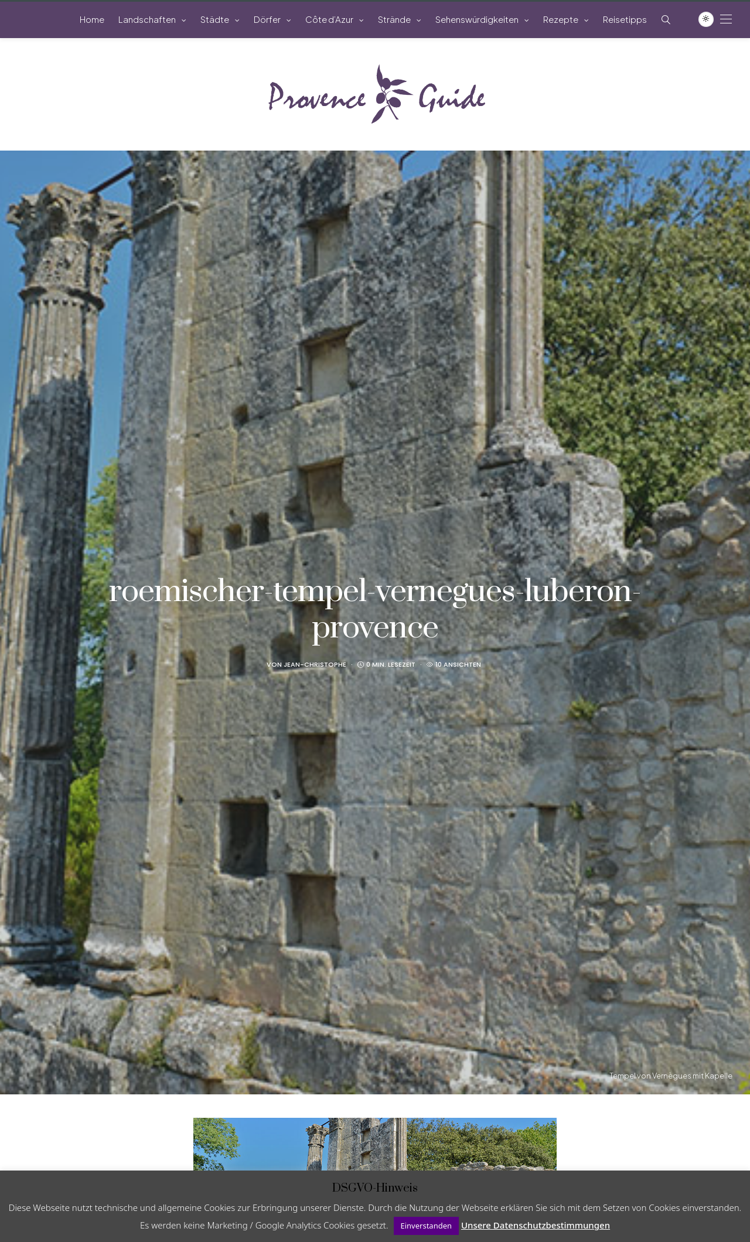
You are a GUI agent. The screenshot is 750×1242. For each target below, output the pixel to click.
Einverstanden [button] (426, 1225)
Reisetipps (625, 19)
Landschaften (147, 19)
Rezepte (560, 19)
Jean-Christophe (315, 664)
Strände (394, 19)
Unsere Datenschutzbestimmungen (535, 1225)
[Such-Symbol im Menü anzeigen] (666, 19)
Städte (214, 19)
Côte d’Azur (329, 19)
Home (92, 19)
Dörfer (267, 19)
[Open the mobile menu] (726, 19)
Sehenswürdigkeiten (477, 19)
